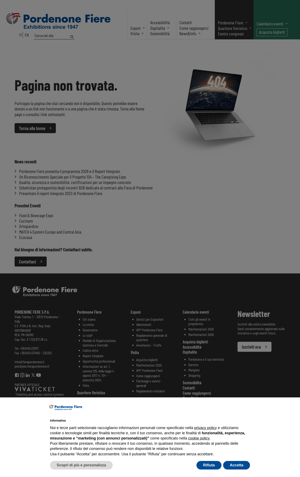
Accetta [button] (236, 465)
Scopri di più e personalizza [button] (81, 465)
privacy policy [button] (205, 428)
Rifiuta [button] (209, 465)
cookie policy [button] (198, 438)
